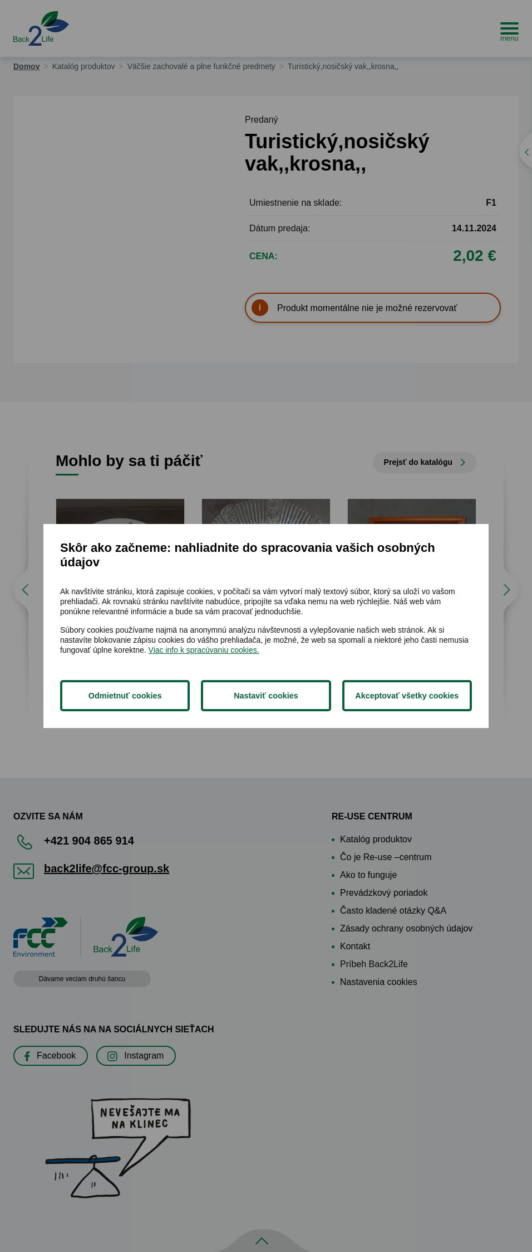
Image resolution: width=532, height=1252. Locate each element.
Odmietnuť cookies (125, 695)
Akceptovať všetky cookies (407, 695)
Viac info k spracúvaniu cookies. (204, 650)
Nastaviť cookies (266, 695)
